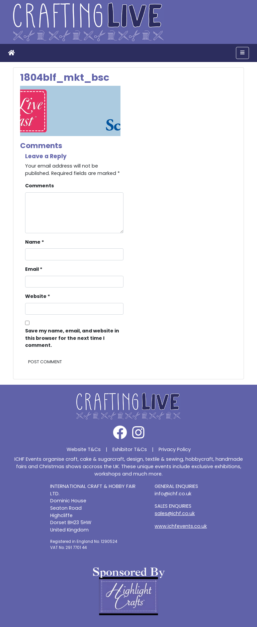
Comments (39, 185)
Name (34, 242)
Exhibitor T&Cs (129, 449)
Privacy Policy (175, 449)
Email (33, 269)
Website (37, 296)
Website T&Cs (84, 449)
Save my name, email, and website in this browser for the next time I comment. (72, 338)
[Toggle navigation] (242, 53)
